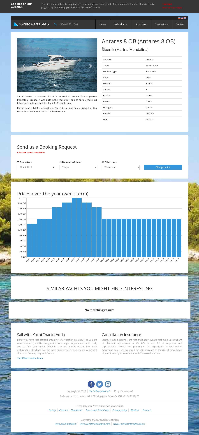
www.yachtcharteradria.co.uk (129, 423)
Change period (163, 167)
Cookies (63, 410)
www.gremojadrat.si (65, 423)
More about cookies (172, 7)
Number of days (70, 162)
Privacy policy (119, 410)
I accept (167, 3)
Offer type (109, 162)
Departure (24, 162)
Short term (141, 24)
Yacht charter (121, 24)
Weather (134, 410)
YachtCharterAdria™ (99, 391)
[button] (23, 65)
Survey (52, 410)
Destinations (161, 24)
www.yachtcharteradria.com (95, 423)
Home (102, 24)
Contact (180, 24)
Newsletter (76, 410)
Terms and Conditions (97, 410)
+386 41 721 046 (68, 24)
